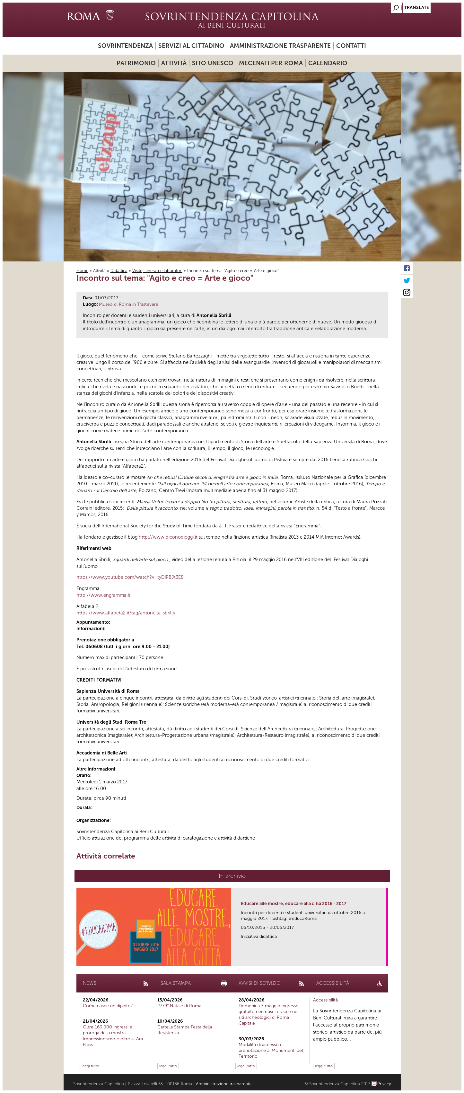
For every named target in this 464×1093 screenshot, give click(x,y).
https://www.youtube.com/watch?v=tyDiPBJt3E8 (130, 577)
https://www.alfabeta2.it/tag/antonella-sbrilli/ (126, 613)
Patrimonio (136, 63)
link (383, 959)
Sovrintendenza (125, 45)
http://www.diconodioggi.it (169, 537)
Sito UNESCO (212, 63)
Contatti (351, 45)
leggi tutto (90, 1066)
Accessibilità (325, 1000)
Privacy (384, 1083)
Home (82, 270)
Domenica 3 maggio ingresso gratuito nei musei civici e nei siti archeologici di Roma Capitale (269, 1014)
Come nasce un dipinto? (108, 1006)
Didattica (118, 270)
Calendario (327, 63)
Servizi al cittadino (191, 45)
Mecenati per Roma (271, 63)
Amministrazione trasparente (280, 45)
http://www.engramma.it (103, 595)
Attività (174, 63)
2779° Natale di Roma (179, 1006)
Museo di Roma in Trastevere (128, 304)
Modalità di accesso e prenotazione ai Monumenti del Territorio (271, 1050)
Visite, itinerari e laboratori (157, 270)
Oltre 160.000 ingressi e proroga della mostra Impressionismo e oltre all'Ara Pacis (113, 1035)
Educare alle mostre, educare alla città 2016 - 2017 (293, 903)
